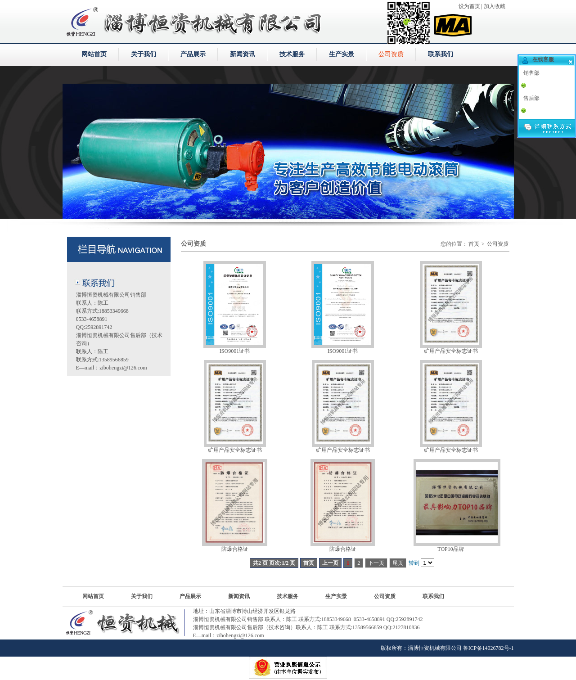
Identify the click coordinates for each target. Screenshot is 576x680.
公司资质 (391, 54)
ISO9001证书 (235, 351)
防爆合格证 (234, 549)
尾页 (397, 563)
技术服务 (292, 54)
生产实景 (341, 54)
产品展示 (193, 54)
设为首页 (469, 6)
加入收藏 (494, 6)
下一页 (376, 563)
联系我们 (440, 54)
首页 (473, 244)
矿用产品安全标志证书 (451, 351)
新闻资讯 (242, 54)
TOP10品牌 (450, 549)
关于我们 (143, 54)
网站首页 (94, 54)
